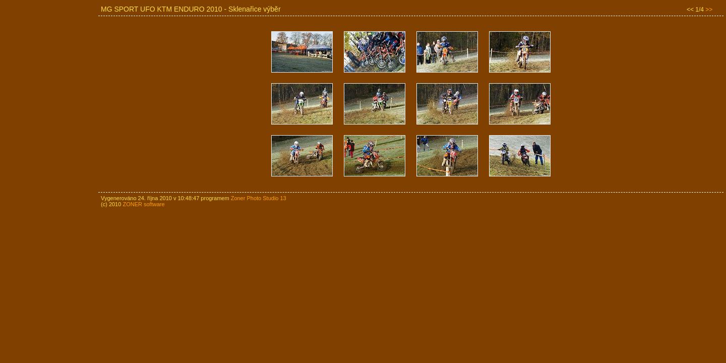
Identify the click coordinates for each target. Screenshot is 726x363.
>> (708, 9)
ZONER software (143, 204)
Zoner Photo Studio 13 (258, 198)
